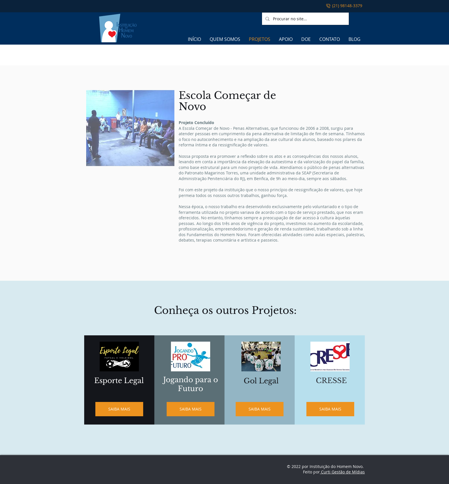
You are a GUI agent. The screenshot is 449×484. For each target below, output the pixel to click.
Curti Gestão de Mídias (342, 472)
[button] (130, 128)
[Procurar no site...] (305, 19)
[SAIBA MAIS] (119, 409)
